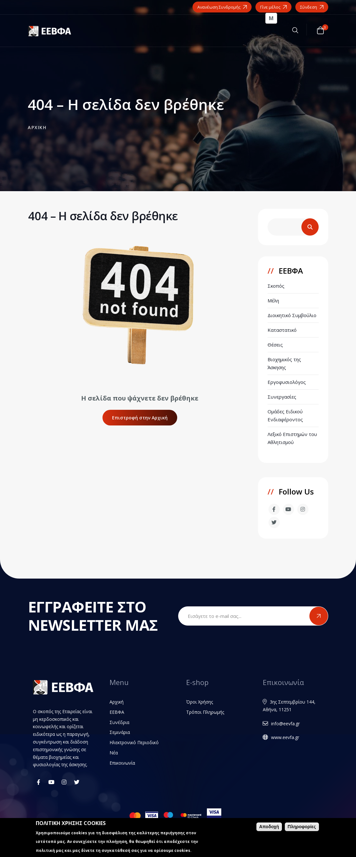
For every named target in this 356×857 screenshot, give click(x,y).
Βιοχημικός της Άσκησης (284, 363)
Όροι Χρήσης (199, 702)
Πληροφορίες (302, 827)
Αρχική (117, 702)
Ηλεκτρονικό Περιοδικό (134, 742)
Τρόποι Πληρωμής (205, 712)
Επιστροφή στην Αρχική (140, 418)
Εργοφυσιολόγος (287, 382)
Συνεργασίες (282, 396)
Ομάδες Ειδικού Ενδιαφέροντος (285, 415)
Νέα (114, 753)
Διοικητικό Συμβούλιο (292, 315)
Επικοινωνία (122, 763)
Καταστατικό (282, 330)
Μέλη (273, 300)
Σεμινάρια (120, 732)
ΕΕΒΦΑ (117, 712)
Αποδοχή (269, 827)
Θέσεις (275, 344)
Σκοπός (276, 286)
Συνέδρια (119, 722)
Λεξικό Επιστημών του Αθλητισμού (292, 438)
